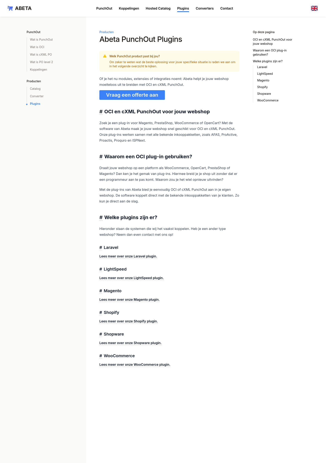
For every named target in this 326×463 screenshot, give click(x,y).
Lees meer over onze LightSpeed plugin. (131, 278)
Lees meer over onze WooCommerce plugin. (134, 364)
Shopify (262, 87)
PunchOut (104, 8)
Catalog (35, 88)
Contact (226, 8)
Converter (37, 96)
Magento (263, 80)
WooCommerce (267, 100)
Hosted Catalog (158, 8)
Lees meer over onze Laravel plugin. (128, 256)
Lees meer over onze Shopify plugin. (128, 321)
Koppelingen (129, 8)
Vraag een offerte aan (132, 95)
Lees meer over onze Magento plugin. (129, 299)
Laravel (262, 67)
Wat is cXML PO (41, 54)
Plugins (183, 8)
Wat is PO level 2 (41, 62)
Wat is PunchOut (41, 39)
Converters (205, 8)
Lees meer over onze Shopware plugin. (130, 343)
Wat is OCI (37, 47)
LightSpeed (265, 73)
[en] (315, 8)
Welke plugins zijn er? (268, 61)
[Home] (19, 8)
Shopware (264, 93)
